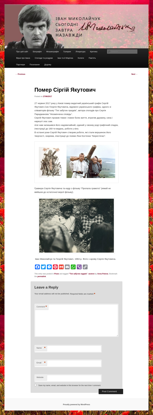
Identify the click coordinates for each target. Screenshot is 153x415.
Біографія (37, 51)
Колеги (81, 58)
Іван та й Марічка (65, 58)
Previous (20, 74)
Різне (56, 274)
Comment (41, 307)
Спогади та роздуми (44, 58)
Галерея (67, 51)
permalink (41, 276)
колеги (91, 274)
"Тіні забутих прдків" (78, 274)
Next (134, 74)
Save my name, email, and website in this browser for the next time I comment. (69, 385)
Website (39, 377)
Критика (93, 51)
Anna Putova (102, 274)
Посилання (35, 64)
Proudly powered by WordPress (76, 405)
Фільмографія (52, 51)
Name (40, 348)
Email (40, 363)
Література (80, 51)
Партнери (20, 64)
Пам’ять (92, 58)
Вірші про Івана (23, 58)
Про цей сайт (22, 51)
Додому (47, 64)
